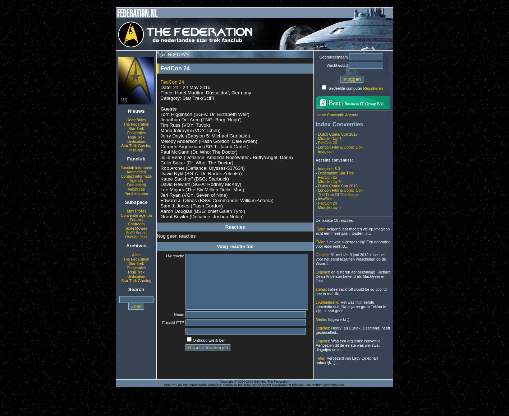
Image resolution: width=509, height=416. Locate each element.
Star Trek (136, 128)
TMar (320, 229)
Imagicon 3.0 (329, 169)
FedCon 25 (327, 177)
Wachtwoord (337, 65)
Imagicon (326, 151)
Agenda (136, 180)
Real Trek (136, 137)
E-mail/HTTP (170, 334)
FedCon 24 (172, 82)
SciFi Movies (136, 228)
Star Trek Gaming (136, 146)
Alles (136, 255)
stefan (321, 289)
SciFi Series (136, 232)
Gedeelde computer (345, 88)
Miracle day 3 (329, 181)
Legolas (322, 272)
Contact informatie (136, 176)
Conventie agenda (136, 215)
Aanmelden (136, 172)
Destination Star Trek (336, 173)
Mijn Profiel (136, 211)
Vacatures (136, 189)
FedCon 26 (327, 143)
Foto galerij (136, 185)
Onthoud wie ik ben (204, 353)
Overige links (136, 237)
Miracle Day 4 (329, 138)
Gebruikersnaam (334, 57)
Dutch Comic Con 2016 (338, 186)
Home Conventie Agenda (337, 115)
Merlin (321, 319)
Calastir (322, 255)
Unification (136, 141)
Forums (136, 220)
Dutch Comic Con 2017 (338, 134)
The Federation (136, 124)
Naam (174, 325)
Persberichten (136, 193)
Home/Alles (136, 120)
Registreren (373, 88)
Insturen (136, 150)
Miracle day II (329, 207)
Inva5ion (325, 199)
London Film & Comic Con (340, 147)
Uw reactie (170, 256)
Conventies (136, 133)
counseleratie (327, 302)
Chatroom (136, 224)
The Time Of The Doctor (338, 194)
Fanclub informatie (136, 167)
